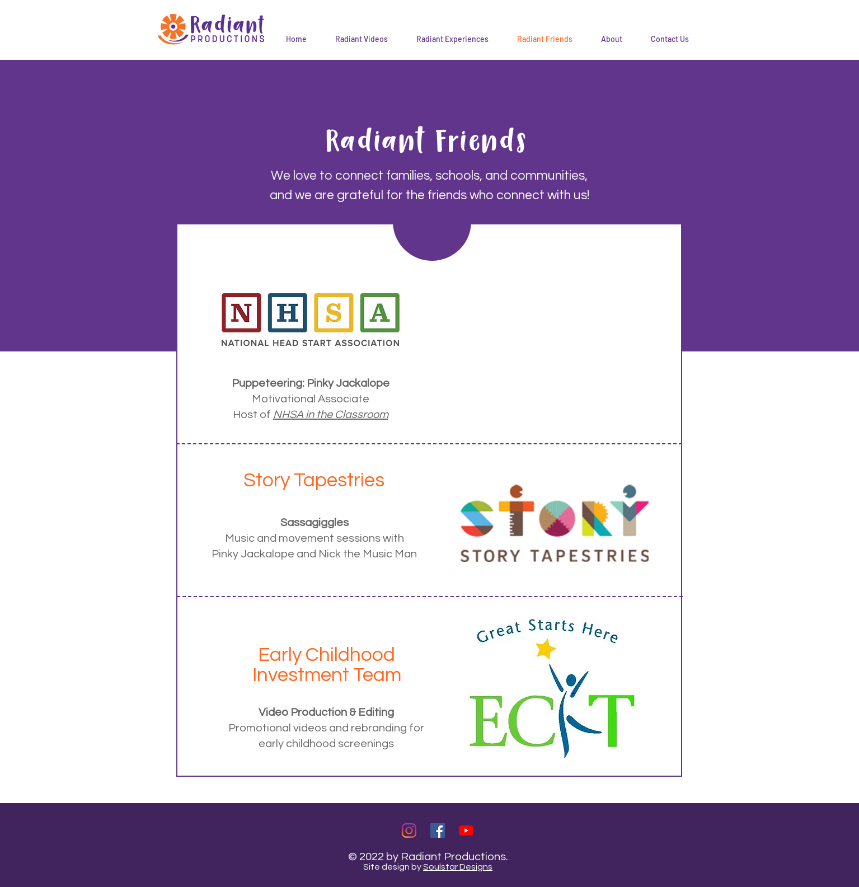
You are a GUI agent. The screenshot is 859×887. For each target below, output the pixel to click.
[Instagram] (409, 830)
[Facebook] (437, 830)
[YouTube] (466, 830)
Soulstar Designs (457, 866)
